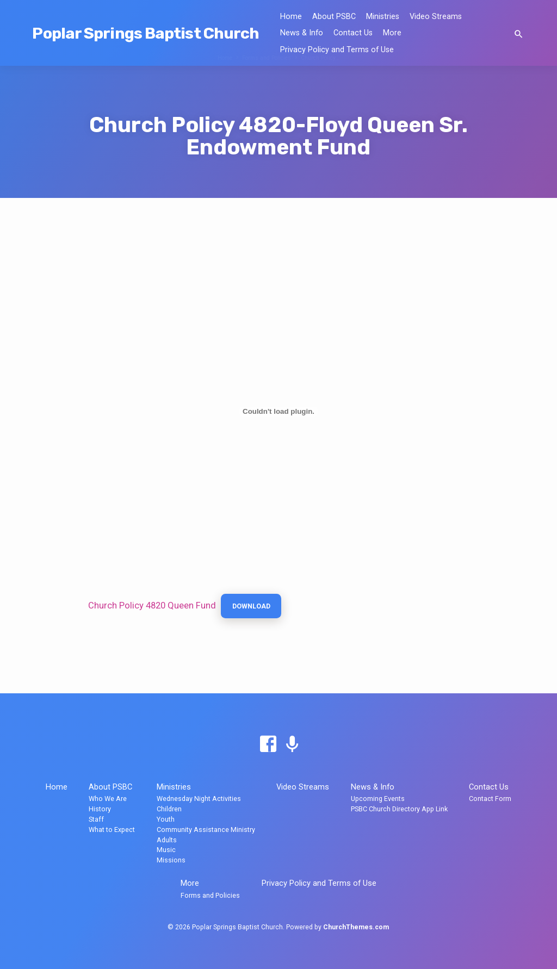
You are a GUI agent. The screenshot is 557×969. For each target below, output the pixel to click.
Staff (96, 819)
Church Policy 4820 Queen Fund (152, 606)
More (392, 33)
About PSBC (334, 16)
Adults (167, 840)
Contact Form (490, 798)
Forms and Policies (210, 895)
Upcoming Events (378, 798)
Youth (166, 819)
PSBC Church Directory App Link (399, 809)
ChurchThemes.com (356, 927)
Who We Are (108, 798)
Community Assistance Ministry (206, 829)
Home (291, 16)
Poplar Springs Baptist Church (145, 33)
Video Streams (436, 16)
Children (169, 809)
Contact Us (353, 33)
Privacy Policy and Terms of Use (337, 49)
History (100, 809)
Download (253, 607)
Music (166, 850)
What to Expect (112, 829)
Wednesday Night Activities (199, 798)
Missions (171, 860)
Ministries (382, 16)
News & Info (301, 33)
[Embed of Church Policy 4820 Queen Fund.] (278, 412)
